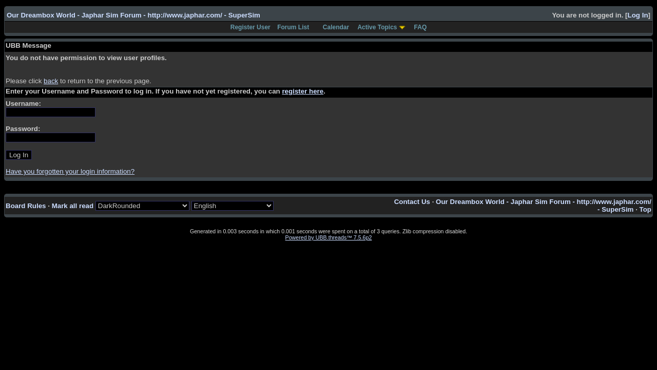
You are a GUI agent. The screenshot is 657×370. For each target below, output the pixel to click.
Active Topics (377, 27)
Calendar (336, 27)
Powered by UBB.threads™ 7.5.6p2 (328, 237)
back (51, 81)
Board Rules (26, 206)
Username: (23, 103)
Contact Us (412, 202)
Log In (638, 15)
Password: (23, 129)
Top (645, 209)
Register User (250, 27)
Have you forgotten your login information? (70, 171)
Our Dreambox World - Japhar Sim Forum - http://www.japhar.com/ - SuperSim (133, 15)
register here (302, 91)
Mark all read (73, 206)
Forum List (293, 27)
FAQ (420, 27)
